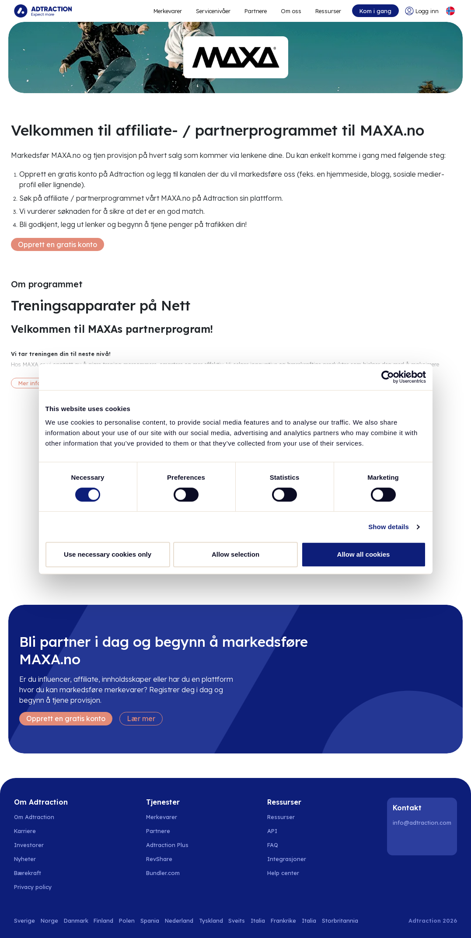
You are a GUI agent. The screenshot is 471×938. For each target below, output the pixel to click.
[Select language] (450, 10)
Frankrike (283, 920)
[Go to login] (422, 10)
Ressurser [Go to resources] (328, 10)
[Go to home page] (43, 10)
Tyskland (211, 920)
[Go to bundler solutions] (167, 872)
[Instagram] (423, 841)
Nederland (179, 920)
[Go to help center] (288, 872)
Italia (258, 920)
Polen (127, 920)
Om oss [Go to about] (291, 10)
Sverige (24, 920)
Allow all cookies (363, 554)
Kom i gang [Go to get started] (375, 10)
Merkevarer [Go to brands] (161, 816)
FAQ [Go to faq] (272, 844)
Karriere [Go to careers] (25, 830)
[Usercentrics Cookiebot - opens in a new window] (387, 377)
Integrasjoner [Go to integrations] (286, 858)
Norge (49, 920)
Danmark (76, 920)
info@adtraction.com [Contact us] (422, 822)
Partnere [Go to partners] (158, 830)
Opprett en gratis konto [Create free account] (57, 244)
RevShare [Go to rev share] (159, 858)
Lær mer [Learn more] (141, 718)
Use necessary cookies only (107, 554)
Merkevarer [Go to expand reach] (168, 10)
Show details (388, 526)
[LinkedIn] (401, 841)
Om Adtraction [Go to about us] (34, 816)
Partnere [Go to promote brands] (255, 10)
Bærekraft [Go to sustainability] (27, 872)
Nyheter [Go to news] (25, 858)
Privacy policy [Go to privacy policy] (33, 886)
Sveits (236, 920)
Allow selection (235, 554)
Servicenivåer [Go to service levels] (213, 10)
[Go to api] (288, 830)
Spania (149, 920)
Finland (103, 920)
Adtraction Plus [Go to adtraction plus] (167, 844)
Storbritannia (340, 920)
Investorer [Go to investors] (29, 844)
